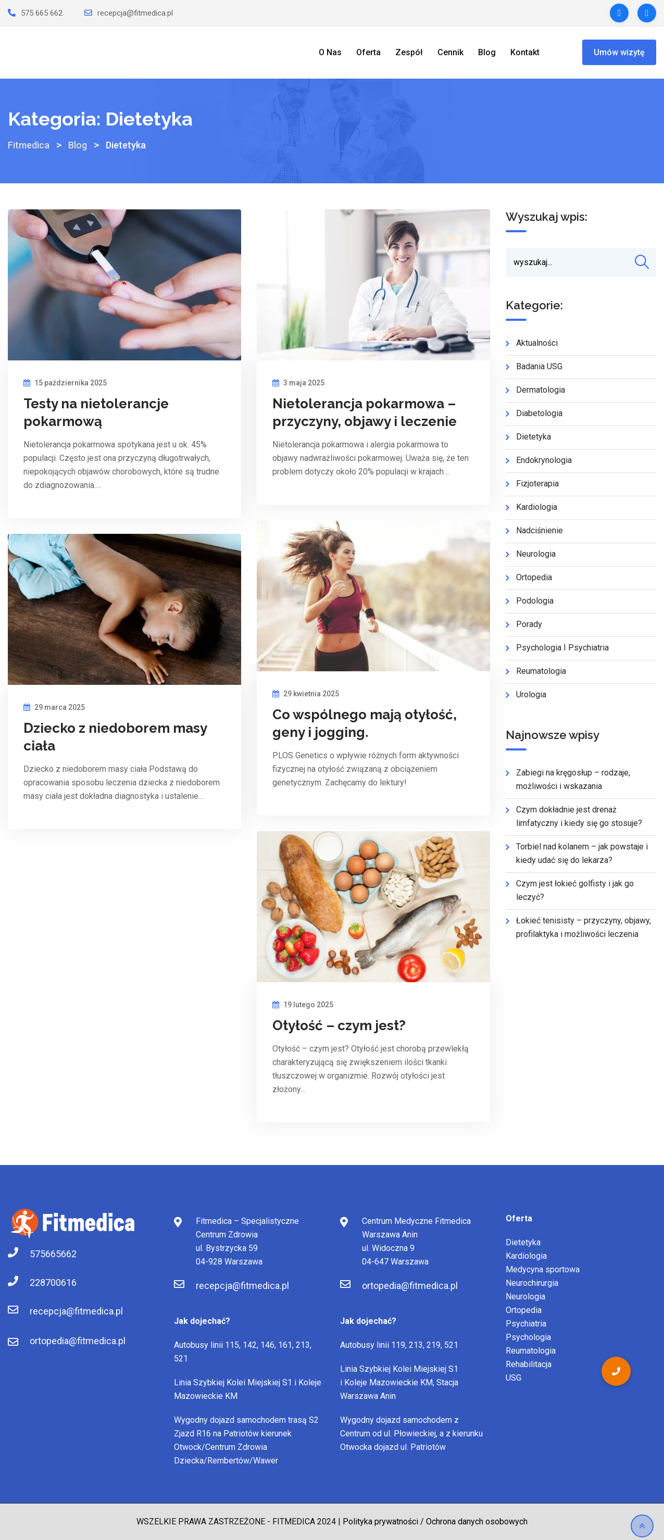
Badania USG (539, 367)
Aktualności (537, 343)
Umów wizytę (619, 52)
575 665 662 (41, 13)
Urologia (531, 695)
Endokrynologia (544, 461)
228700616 (40, 1282)
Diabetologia (539, 414)
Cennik (450, 52)
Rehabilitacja (529, 1364)
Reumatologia (541, 672)
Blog (487, 52)
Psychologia (528, 1337)
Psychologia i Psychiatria (562, 648)
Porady (529, 625)
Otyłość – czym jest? (339, 1025)
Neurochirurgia (532, 1283)
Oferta (368, 52)
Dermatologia (540, 390)
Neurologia (536, 554)
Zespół (409, 52)
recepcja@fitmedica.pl (135, 13)
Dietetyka (533, 437)
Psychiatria (526, 1324)
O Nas (330, 52)
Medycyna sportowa (543, 1269)
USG (513, 1378)
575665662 (40, 1253)
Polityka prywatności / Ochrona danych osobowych (435, 1521)
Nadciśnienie (539, 531)
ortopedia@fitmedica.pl (78, 1340)
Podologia (535, 601)
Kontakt (525, 52)
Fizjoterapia (537, 484)
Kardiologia (536, 507)
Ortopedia (534, 578)
